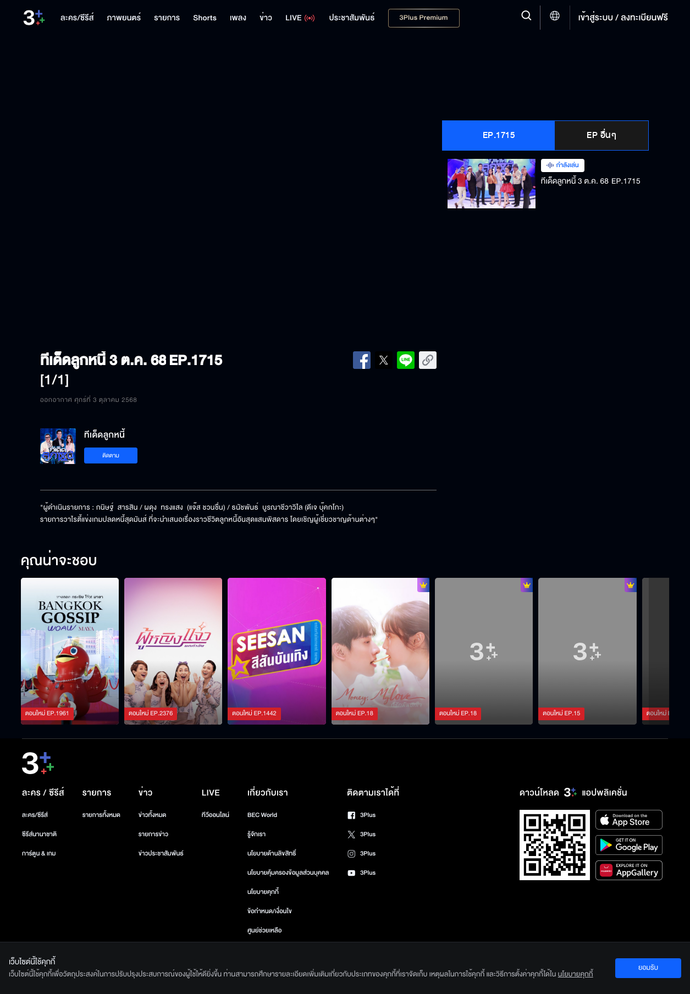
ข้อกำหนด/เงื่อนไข (269, 911)
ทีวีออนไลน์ (215, 815)
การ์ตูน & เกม (39, 853)
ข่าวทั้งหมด (153, 815)
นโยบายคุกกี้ (263, 892)
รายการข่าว (153, 834)
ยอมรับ (648, 967)
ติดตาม (110, 455)
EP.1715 (499, 135)
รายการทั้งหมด (101, 815)
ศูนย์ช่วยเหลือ (264, 930)
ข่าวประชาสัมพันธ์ (161, 853)
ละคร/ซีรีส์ (35, 815)
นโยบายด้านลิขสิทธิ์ (271, 853)
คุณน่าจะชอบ (59, 561)
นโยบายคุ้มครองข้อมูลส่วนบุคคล (288, 873)
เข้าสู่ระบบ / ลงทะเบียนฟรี (623, 17)
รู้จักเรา (256, 834)
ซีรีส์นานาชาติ (39, 834)
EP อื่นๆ (601, 135)
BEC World (262, 815)
